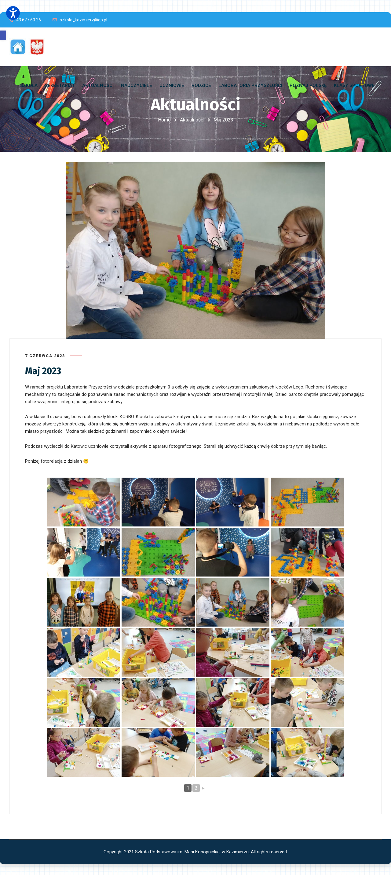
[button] (3, 35)
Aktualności (192, 120)
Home (164, 120)
